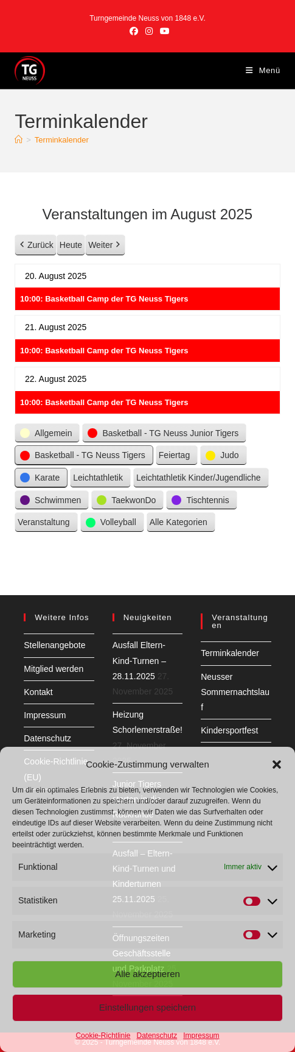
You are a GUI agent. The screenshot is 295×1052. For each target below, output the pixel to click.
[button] (277, 764)
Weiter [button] (105, 245)
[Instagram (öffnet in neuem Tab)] (149, 31)
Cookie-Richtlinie (102, 1035)
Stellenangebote (54, 645)
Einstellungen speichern (147, 1007)
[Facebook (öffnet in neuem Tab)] (134, 31)
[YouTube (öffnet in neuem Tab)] (163, 31)
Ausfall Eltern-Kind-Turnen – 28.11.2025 (139, 660)
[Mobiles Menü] (263, 70)
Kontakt (38, 692)
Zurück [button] (36, 245)
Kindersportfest (229, 730)
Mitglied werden (53, 669)
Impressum (201, 1035)
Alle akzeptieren (147, 974)
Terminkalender (62, 139)
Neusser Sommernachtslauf (235, 692)
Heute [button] (71, 245)
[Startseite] (19, 139)
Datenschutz (157, 1035)
